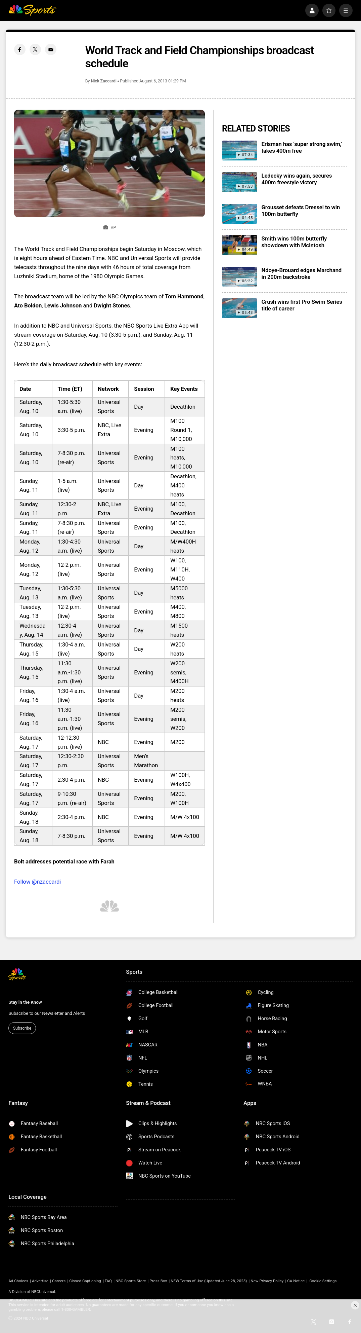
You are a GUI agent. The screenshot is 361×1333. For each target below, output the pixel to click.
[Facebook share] (20, 49)
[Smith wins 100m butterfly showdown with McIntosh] (239, 245)
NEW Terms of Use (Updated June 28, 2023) (209, 1281)
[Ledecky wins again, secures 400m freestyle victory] (239, 182)
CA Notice (296, 1281)
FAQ (108, 1281)
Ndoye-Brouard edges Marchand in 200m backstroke (302, 273)
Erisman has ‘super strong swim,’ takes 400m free (302, 147)
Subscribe (22, 1028)
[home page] (32, 10)
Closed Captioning (85, 1281)
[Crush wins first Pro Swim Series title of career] (239, 308)
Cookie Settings (322, 1281)
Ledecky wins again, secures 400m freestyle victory (297, 179)
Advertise (40, 1281)
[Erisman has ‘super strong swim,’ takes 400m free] (239, 150)
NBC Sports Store (131, 1281)
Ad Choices (18, 1281)
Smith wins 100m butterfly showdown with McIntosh (294, 242)
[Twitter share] (35, 49)
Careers (58, 1281)
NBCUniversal (43, 1291)
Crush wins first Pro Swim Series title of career (302, 305)
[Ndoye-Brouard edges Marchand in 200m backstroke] (239, 277)
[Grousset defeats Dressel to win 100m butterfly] (239, 214)
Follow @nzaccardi (37, 881)
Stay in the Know (25, 1002)
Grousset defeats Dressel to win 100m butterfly (301, 210)
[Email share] (50, 49)
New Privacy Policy (267, 1281)
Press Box (158, 1281)
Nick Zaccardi (104, 80)
